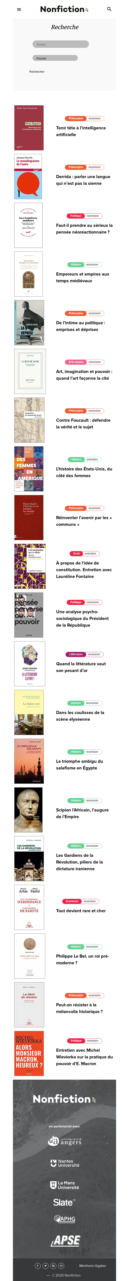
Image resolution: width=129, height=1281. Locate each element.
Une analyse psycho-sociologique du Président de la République (82, 618)
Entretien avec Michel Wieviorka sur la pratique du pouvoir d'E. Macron (84, 1057)
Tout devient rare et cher (81, 911)
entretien (92, 459)
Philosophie (76, 313)
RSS (53, 1266)
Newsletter (61, 1266)
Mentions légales (92, 1266)
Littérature (76, 654)
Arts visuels (76, 362)
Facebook (38, 1266)
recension (92, 264)
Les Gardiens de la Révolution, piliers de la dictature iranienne (79, 862)
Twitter (46, 1266)
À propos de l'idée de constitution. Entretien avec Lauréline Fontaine (84, 569)
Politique (75, 602)
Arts (64, 121)
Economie (72, 901)
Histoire (76, 264)
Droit (76, 553)
